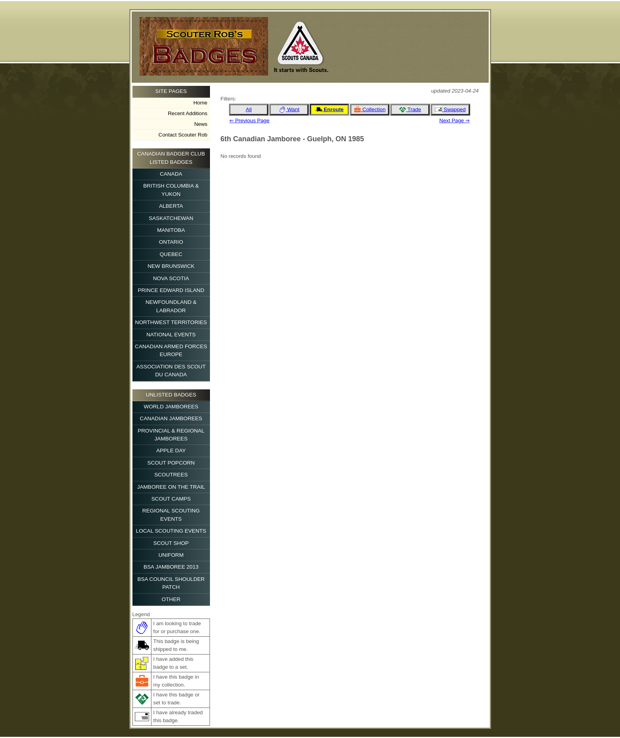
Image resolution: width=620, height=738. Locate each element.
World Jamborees (171, 407)
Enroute (329, 109)
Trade (410, 109)
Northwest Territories (171, 322)
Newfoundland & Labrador (171, 306)
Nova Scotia (171, 278)
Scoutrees (171, 475)
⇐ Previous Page (249, 120)
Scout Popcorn (171, 463)
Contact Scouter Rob (183, 135)
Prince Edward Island (171, 290)
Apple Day (171, 450)
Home (200, 103)
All (249, 109)
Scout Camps (171, 499)
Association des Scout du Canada (171, 371)
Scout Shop (171, 543)
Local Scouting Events (171, 531)
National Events (171, 335)
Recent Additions (187, 113)
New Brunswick (171, 266)
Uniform (171, 555)
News (200, 124)
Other (171, 599)
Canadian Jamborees (171, 418)
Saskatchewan (171, 218)
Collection (370, 109)
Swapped (450, 109)
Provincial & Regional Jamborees (171, 435)
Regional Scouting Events (171, 515)
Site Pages (171, 91)
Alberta (171, 206)
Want (289, 109)
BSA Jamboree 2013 (171, 567)
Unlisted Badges (171, 395)
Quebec (171, 254)
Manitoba (171, 230)
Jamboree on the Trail (171, 487)
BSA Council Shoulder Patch (170, 583)
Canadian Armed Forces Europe (171, 350)
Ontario (171, 242)
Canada (171, 174)
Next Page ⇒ (454, 120)
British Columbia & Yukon (171, 190)
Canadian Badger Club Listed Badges (171, 158)
